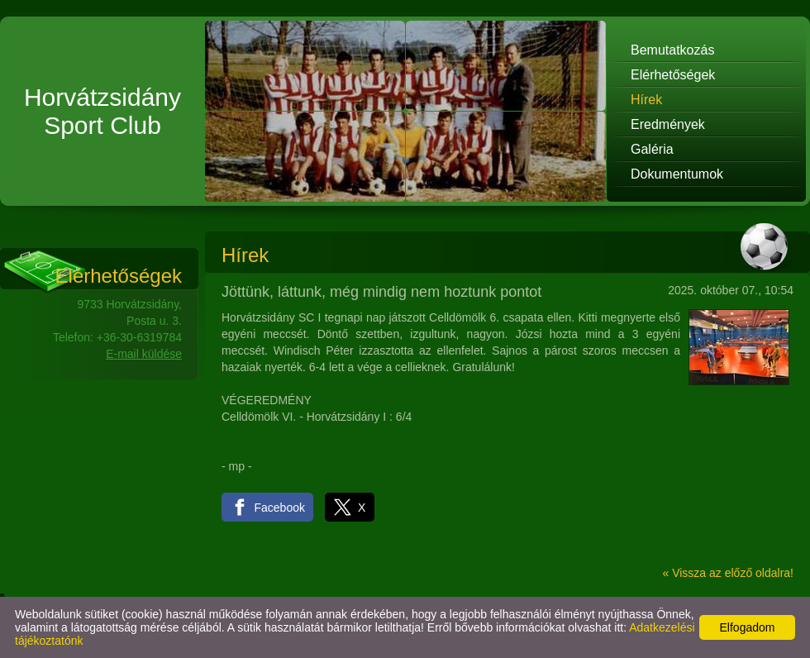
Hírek (646, 100)
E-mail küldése (144, 353)
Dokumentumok (677, 174)
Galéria (652, 149)
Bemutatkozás (672, 50)
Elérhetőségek (673, 75)
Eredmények (668, 124)
